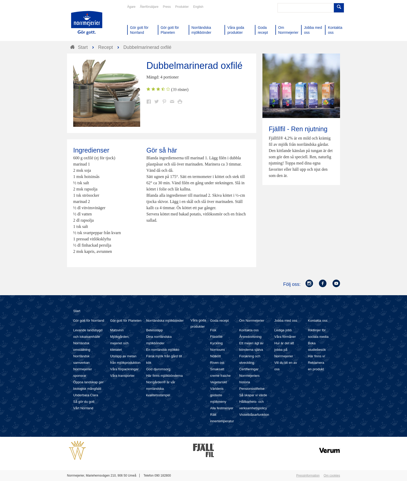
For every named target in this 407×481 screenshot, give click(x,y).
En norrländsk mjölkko (162, 350)
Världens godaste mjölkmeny (218, 395)
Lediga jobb (283, 330)
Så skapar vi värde (253, 395)
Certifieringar (248, 369)
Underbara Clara (85, 395)
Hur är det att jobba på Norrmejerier (284, 349)
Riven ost (217, 363)
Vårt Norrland (83, 408)
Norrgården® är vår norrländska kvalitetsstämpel (160, 388)
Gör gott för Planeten (125, 320)
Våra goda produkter (198, 323)
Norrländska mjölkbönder (165, 320)
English (198, 7)
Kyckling (216, 343)
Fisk (213, 330)
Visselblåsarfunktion (254, 415)
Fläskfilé (216, 337)
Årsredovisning (250, 337)
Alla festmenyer (222, 408)
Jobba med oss (285, 320)
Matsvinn (117, 330)
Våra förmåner (285, 337)
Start (76, 311)
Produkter (182, 7)
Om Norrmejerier (251, 320)
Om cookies (332, 475)
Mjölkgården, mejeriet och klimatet (119, 343)
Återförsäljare (149, 7)
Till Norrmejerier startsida (86, 23)
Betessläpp (154, 330)
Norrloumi (217, 350)
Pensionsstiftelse (251, 389)
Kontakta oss (249, 330)
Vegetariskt (218, 382)
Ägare (131, 7)
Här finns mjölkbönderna (164, 376)
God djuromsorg (158, 369)
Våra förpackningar (124, 369)
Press (167, 7)
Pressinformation (308, 475)
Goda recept (219, 320)
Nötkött (215, 356)
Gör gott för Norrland (88, 320)
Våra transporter (122, 376)
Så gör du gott (83, 402)
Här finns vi (316, 356)
